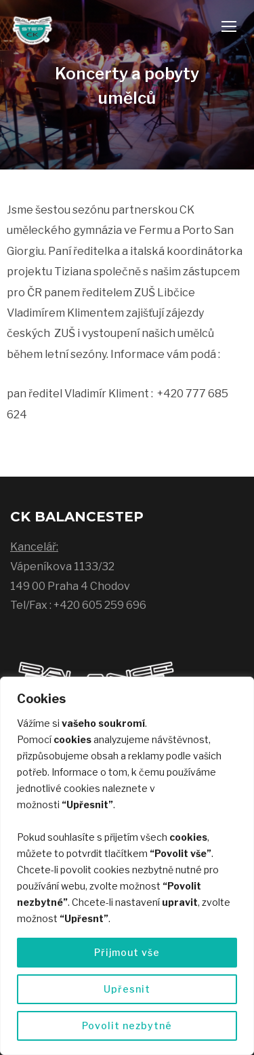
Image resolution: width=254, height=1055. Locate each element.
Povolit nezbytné (127, 1025)
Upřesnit (127, 989)
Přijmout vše (127, 952)
